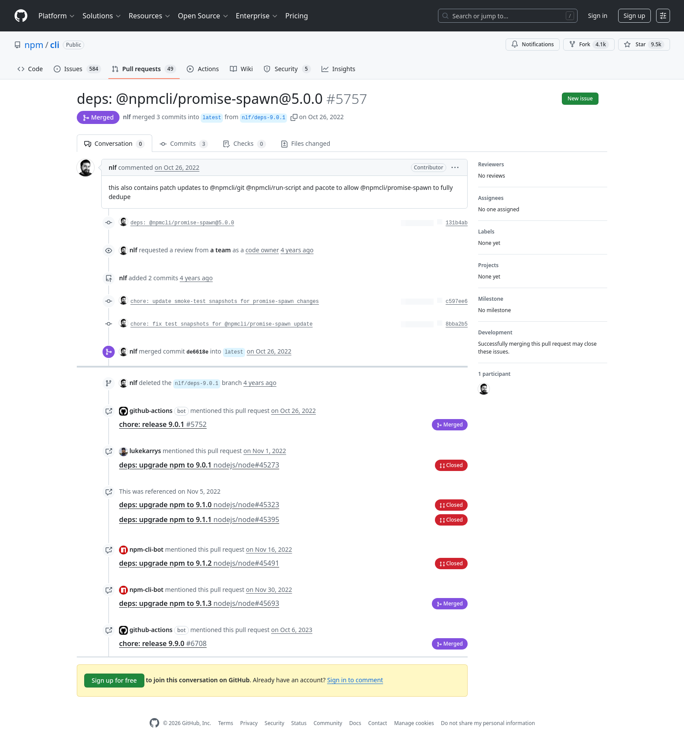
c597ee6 (457, 302)
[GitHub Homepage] (154, 723)
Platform (56, 16)
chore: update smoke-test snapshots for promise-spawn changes (224, 302)
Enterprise (257, 16)
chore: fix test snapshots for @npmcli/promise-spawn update (221, 324)
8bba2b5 (457, 324)
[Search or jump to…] (507, 15)
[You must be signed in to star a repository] (644, 44)
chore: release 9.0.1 (163, 424)
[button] (294, 116)
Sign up (634, 15)
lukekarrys (145, 451)
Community (328, 723)
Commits (184, 143)
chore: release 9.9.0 (163, 643)
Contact (377, 723)
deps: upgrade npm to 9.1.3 (199, 603)
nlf (127, 117)
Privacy (249, 723)
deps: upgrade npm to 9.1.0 (199, 504)
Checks (244, 143)
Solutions (102, 16)
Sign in (597, 15)
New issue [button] (580, 98)
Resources (150, 16)
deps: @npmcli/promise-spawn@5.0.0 (182, 223)
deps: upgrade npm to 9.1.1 (199, 519)
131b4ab (457, 223)
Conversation (114, 143)
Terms (225, 723)
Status (299, 723)
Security (274, 723)
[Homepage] (21, 16)
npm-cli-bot (147, 549)
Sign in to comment (355, 680)
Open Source (203, 16)
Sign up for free (114, 680)
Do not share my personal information (488, 723)
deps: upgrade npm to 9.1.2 (199, 563)
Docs (355, 723)
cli (54, 45)
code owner (262, 250)
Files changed (305, 143)
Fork (589, 44)
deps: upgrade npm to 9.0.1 (199, 465)
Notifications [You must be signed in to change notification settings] (532, 44)
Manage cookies (414, 723)
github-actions (151, 410)
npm (33, 45)
